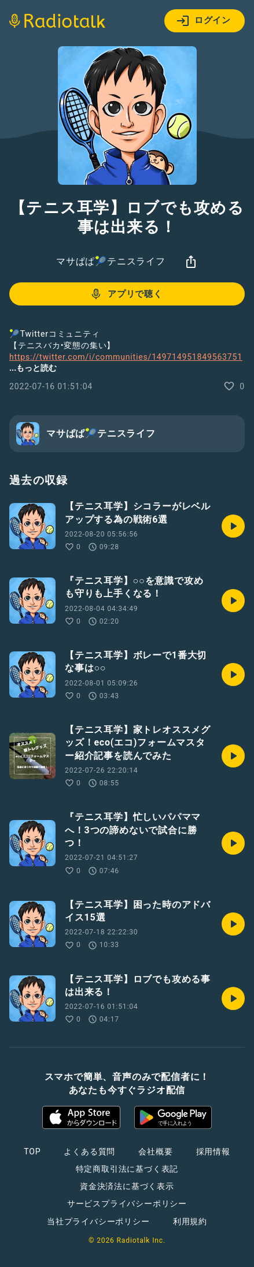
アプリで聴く (126, 294)
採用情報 (213, 1151)
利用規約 (190, 1221)
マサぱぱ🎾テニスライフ (110, 261)
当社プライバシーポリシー (98, 1221)
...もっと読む (33, 367)
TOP (32, 1151)
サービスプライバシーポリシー (127, 1203)
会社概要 (155, 1151)
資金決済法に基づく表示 (127, 1186)
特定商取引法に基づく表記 (127, 1168)
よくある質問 (89, 1151)
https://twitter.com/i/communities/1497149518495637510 (125, 362)
